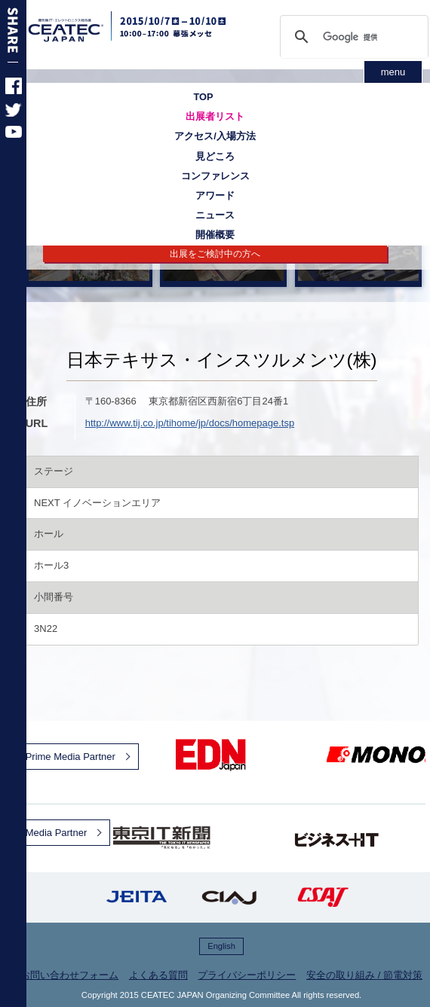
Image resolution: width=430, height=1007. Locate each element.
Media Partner (57, 832)
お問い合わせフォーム (69, 975)
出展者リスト (215, 116)
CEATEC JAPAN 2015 (84, 30)
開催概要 (215, 234)
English (221, 946)
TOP (203, 96)
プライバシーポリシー (247, 975)
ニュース (215, 215)
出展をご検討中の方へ (215, 254)
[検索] (353, 37)
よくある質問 (158, 975)
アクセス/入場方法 (215, 136)
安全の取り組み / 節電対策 (364, 975)
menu (393, 72)
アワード (215, 195)
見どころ (215, 156)
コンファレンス (215, 176)
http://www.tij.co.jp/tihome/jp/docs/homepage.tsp (189, 423)
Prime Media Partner (70, 756)
